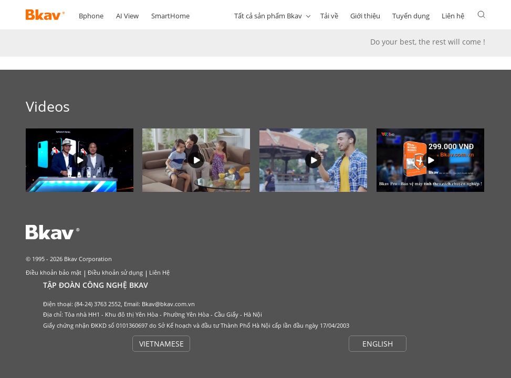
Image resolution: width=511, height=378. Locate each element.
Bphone (91, 15)
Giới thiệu (365, 15)
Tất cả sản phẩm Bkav (268, 15)
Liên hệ (453, 15)
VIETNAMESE (161, 344)
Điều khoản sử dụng (115, 272)
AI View (127, 15)
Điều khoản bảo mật (53, 272)
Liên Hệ (159, 272)
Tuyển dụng (411, 15)
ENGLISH (377, 344)
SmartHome (170, 15)
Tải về (329, 15)
